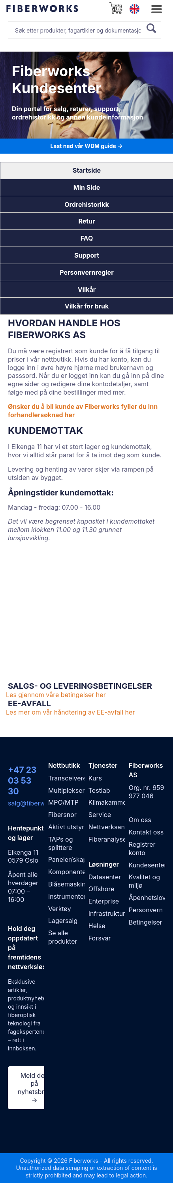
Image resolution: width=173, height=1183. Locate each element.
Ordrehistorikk (86, 204)
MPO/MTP (63, 802)
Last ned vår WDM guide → (86, 146)
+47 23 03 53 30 (22, 781)
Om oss (140, 820)
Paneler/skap (67, 859)
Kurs (95, 778)
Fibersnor (62, 815)
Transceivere (67, 778)
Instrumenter (67, 896)
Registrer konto (142, 848)
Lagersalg (62, 921)
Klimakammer (108, 802)
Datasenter (104, 877)
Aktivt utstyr (66, 827)
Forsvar (99, 938)
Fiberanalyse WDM (116, 839)
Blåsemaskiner (70, 884)
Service (99, 815)
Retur (86, 221)
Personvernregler (86, 272)
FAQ (87, 238)
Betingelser (145, 922)
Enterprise (103, 901)
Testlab (99, 790)
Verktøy (59, 909)
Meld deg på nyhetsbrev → (34, 1087)
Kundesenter (148, 865)
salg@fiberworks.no (38, 803)
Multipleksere (68, 790)
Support (86, 255)
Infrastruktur (106, 913)
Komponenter (68, 872)
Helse (96, 926)
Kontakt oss (146, 832)
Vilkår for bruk (87, 306)
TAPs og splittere (60, 843)
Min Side (86, 187)
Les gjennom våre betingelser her (56, 695)
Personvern (146, 910)
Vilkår (87, 289)
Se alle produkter (62, 937)
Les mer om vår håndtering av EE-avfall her (70, 712)
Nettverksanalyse (114, 827)
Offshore (101, 889)
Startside (87, 170)
